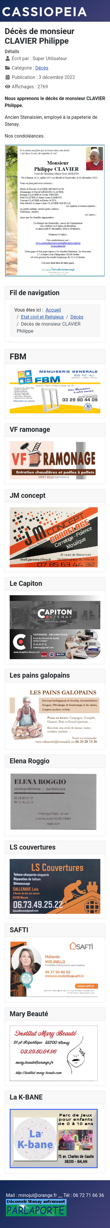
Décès (41, 68)
